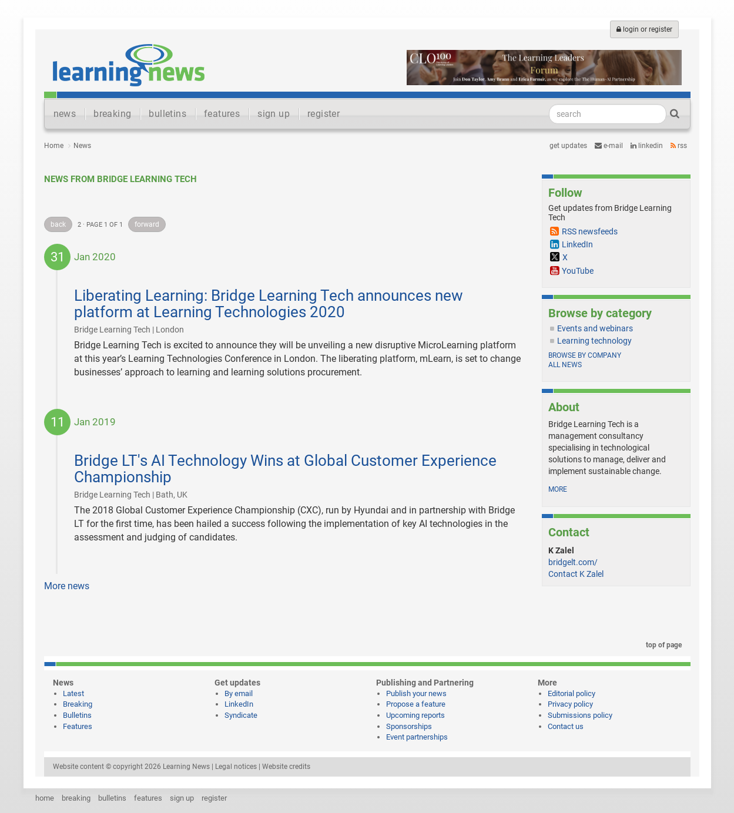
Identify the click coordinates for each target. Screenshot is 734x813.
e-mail (609, 146)
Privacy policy (570, 704)
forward (147, 224)
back (58, 224)
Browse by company (584, 355)
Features (77, 726)
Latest (73, 693)
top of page (662, 645)
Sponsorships (409, 726)
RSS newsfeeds (590, 231)
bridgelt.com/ (573, 562)
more (557, 489)
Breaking (77, 704)
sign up (273, 113)
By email (238, 693)
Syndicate (240, 715)
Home (53, 146)
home (44, 798)
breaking (112, 113)
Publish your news (416, 693)
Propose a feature (415, 704)
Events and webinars (595, 328)
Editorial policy (571, 693)
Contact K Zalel (576, 574)
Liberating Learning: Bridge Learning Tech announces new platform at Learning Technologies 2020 (268, 304)
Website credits (286, 766)
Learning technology (594, 340)
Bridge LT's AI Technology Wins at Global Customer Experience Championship (285, 469)
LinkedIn (647, 146)
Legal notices (236, 766)
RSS (679, 146)
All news (565, 365)
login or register (644, 29)
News (82, 146)
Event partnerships (417, 737)
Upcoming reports (415, 715)
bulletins (167, 113)
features (222, 113)
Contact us (566, 726)
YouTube (578, 271)
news (64, 113)
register (323, 113)
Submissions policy (580, 715)
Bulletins (77, 715)
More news (66, 586)
